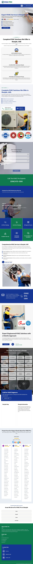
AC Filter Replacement (20, 357)
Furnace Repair (12, 368)
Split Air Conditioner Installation (20, 373)
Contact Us (6, 343)
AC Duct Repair (20, 377)
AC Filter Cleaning (4, 373)
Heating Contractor (4, 361)
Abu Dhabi (16, 519)
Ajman (16, 516)
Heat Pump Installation (4, 382)
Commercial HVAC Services (20, 365)
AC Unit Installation (28, 378)
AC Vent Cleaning (28, 368)
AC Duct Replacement (4, 378)
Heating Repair (28, 356)
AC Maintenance (4, 356)
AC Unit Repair (12, 377)
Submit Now (17, 169)
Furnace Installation (4, 369)
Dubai (16, 510)
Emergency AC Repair (28, 365)
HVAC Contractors (28, 361)
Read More (16, 385)
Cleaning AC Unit (12, 373)
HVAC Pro (23, 563)
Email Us (7, 550)
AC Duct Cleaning (20, 360)
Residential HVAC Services (12, 365)
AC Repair (4, 364)
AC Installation (12, 356)
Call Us (5, 209)
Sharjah (16, 513)
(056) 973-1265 (28, 5)
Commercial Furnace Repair (12, 361)
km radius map (8, 415)
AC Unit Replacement (28, 373)
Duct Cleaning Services (20, 369)
